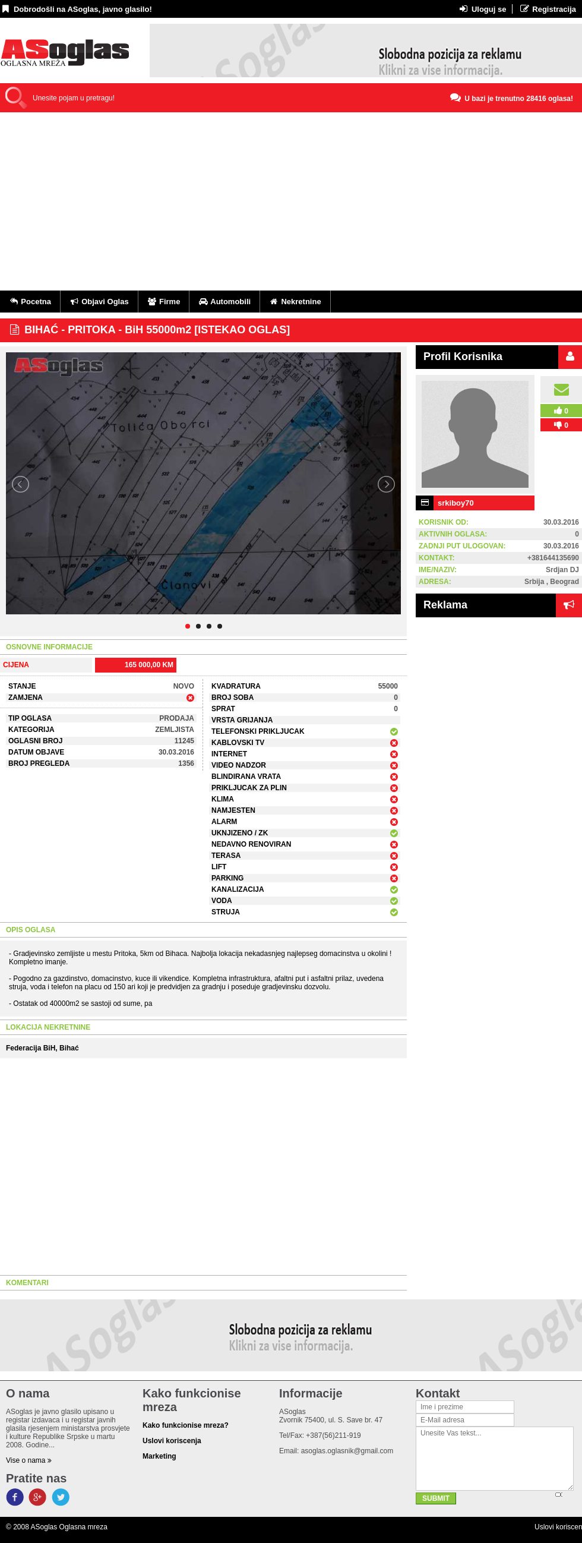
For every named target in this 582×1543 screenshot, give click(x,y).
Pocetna (30, 301)
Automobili (224, 301)
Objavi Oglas (99, 301)
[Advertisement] (291, 201)
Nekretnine (295, 301)
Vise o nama (29, 1460)
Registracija (547, 9)
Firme (164, 301)
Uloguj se (482, 9)
